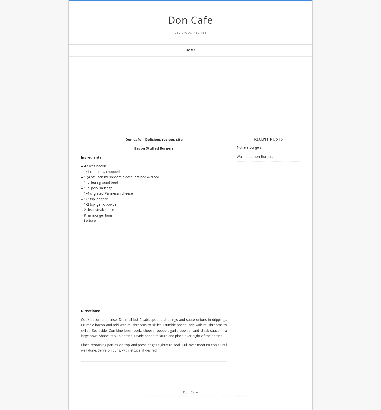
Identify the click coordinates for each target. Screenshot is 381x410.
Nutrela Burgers (249, 147)
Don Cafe (190, 20)
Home (190, 50)
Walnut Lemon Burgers (255, 156)
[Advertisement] (190, 91)
